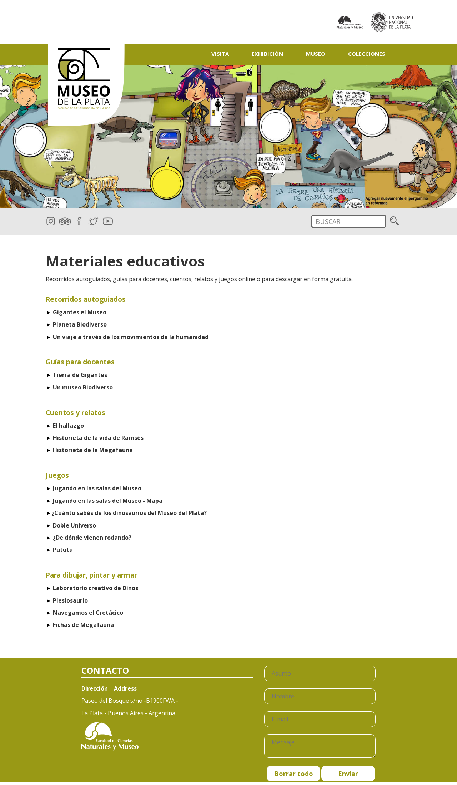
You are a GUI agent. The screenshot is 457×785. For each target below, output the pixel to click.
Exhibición (267, 53)
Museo (315, 53)
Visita (220, 53)
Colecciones (366, 53)
